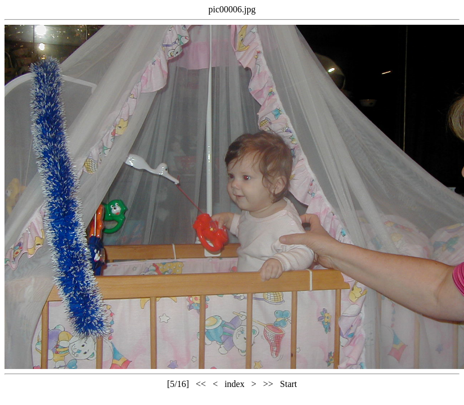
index (234, 384)
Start (288, 384)
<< (201, 384)
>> (268, 384)
